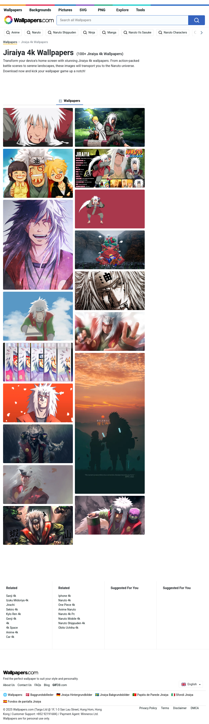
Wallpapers (13, 10)
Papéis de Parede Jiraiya (152, 694)
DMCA (195, 708)
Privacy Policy (148, 708)
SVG (83, 10)
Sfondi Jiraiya (184, 694)
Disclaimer (180, 708)
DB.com (59, 685)
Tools (140, 10)
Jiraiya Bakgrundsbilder (114, 694)
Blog (47, 685)
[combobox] (122, 20)
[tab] (69, 101)
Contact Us (25, 685)
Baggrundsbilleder (41, 694)
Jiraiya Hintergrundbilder (76, 694)
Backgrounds (40, 10)
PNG (102, 10)
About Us (9, 685)
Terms (165, 708)
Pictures (65, 10)
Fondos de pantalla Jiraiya (24, 701)
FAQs (37, 685)
